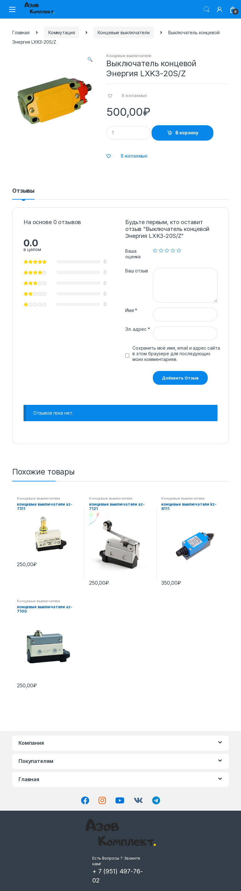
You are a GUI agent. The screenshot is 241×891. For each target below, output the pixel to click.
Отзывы (23, 191)
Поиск (206, 9)
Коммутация (61, 32)
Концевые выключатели (123, 32)
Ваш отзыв (136, 270)
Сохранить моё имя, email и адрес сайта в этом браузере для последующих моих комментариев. (176, 353)
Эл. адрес (137, 329)
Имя (131, 310)
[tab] (23, 193)
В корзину (186, 132)
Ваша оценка (133, 253)
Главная (20, 32)
